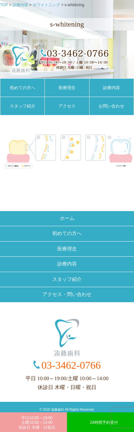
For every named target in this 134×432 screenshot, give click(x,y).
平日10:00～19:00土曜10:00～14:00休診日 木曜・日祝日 (37, 423)
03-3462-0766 (71, 365)
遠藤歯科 (57, 409)
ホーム (67, 218)
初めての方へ (22, 87)
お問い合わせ (111, 106)
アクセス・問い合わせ (67, 294)
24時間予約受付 (104, 422)
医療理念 (67, 87)
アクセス (67, 106)
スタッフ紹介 (22, 106)
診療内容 (111, 87)
